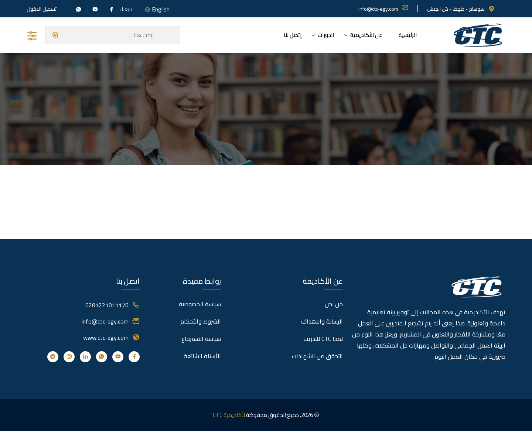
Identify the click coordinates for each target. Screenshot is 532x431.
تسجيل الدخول (42, 8)
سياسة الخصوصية (200, 304)
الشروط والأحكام (200, 321)
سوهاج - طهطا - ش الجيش (461, 9)
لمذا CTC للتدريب (323, 338)
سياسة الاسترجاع (201, 338)
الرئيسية (408, 35)
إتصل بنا (292, 35)
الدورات (326, 35)
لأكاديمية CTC (229, 415)
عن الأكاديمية (366, 35)
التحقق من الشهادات (317, 356)
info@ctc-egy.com (383, 9)
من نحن (334, 304)
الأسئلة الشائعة (202, 356)
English (161, 9)
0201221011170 (107, 305)
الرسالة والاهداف (322, 321)
